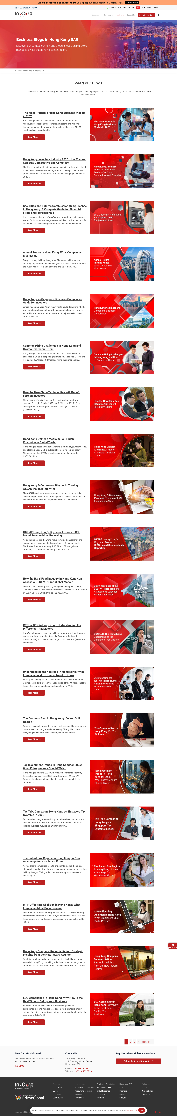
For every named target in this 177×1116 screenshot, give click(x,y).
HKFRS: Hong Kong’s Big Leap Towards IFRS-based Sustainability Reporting (51, 533)
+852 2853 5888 (80, 1068)
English (34, 8)
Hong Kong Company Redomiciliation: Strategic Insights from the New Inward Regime (53, 953)
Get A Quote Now (104, 1087)
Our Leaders (57, 1087)
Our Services (58, 1098)
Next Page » (147, 1041)
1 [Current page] (125, 1041)
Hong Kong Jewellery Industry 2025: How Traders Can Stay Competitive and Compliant (54, 161)
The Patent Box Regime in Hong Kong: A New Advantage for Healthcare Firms (51, 859)
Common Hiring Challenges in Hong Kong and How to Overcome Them (52, 347)
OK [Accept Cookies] (142, 1110)
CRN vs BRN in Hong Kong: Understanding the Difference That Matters (52, 627)
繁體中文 (26, 8)
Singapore (101, 1094)
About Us (95, 15)
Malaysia (122, 1098)
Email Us (19, 1065)
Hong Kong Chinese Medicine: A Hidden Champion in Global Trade (48, 440)
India (121, 1087)
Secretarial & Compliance (84, 1087)
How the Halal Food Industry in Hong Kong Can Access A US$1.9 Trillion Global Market (52, 580)
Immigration (79, 1098)
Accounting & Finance (83, 1091)
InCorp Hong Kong (26, 15)
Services (107, 15)
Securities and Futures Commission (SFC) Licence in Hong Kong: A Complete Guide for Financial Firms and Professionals (55, 209)
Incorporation (80, 1084)
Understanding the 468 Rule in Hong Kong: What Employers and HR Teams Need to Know (53, 673)
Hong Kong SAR (125, 1084)
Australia (100, 1098)
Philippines (146, 1084)
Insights (118, 15)
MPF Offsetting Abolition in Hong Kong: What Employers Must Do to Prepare (51, 906)
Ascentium (70, 2)
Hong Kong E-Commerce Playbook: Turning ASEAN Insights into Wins (50, 487)
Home (18, 71)
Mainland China (125, 1094)
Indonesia (123, 1091)
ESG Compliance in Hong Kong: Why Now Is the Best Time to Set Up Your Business (53, 999)
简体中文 (18, 8)
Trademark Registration (106, 1084)
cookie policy (132, 1110)
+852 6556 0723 (126, 8)
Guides (55, 1091)
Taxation (78, 1094)
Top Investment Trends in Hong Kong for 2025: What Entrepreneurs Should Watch (52, 766)
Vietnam (145, 1087)
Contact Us (131, 15)
